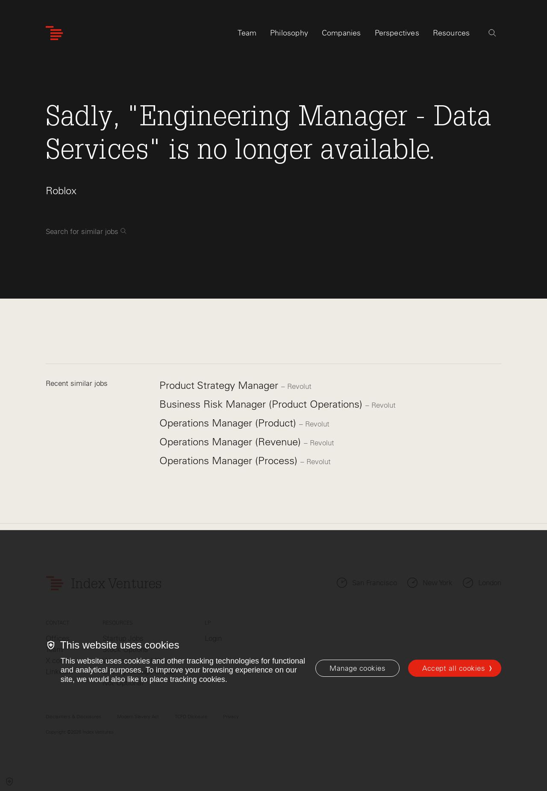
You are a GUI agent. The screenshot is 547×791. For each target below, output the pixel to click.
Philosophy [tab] (289, 33)
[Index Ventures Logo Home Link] (54, 33)
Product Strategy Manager (220, 385)
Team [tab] (247, 33)
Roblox (61, 190)
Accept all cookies (453, 668)
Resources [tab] (451, 33)
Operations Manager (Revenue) (231, 441)
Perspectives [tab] (397, 33)
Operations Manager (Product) (229, 423)
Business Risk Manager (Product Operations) (262, 404)
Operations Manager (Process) (229, 460)
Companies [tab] (341, 33)
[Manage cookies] (357, 668)
